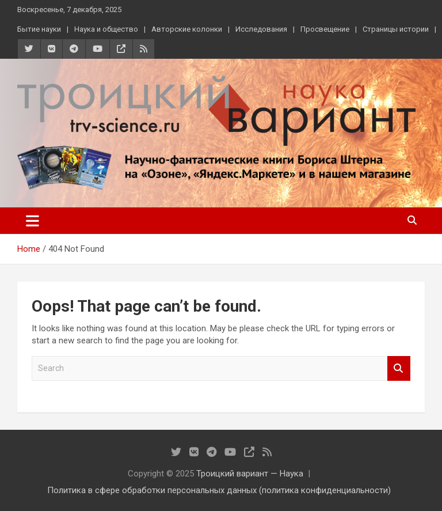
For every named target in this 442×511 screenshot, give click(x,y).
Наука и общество (106, 29)
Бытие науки (39, 29)
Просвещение (324, 29)
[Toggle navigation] (32, 220)
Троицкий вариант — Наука (249, 473)
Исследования (261, 29)
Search (398, 368)
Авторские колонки (186, 29)
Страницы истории (396, 29)
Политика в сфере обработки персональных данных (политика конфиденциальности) (219, 490)
